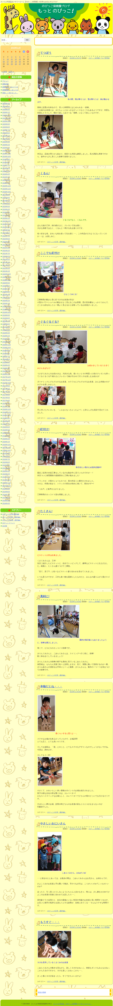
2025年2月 (6, 145)
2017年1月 (6, 406)
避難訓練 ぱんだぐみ (10, 87)
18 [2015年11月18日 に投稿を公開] (12, 62)
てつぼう (46, 52)
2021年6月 (6, 256)
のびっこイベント (8, 523)
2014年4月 (6, 503)
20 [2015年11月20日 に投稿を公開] (20, 62)
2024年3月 (6, 177)
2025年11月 (6, 118)
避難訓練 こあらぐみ (10, 90)
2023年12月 (6, 186)
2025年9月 (6, 124)
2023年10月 (6, 192)
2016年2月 (6, 439)
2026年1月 (6, 112)
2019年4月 (6, 330)
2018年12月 (6, 342)
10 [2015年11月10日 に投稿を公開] (8, 59)
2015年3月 (6, 471)
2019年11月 (6, 309)
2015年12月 (6, 445)
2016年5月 (6, 430)
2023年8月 (6, 198)
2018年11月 (6, 345)
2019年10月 (6, 312)
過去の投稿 (42, 992)
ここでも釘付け (50, 252)
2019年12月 (6, 306)
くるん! (45, 173)
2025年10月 (6, 121)
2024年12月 (6, 151)
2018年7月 (6, 356)
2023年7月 (6, 201)
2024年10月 (6, 156)
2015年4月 (6, 468)
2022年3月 (6, 248)
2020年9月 (6, 283)
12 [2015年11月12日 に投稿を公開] (16, 59)
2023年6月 (6, 203)
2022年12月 (6, 221)
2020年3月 (6, 298)
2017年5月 (6, 398)
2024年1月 (6, 183)
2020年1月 (6, 303)
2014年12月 (6, 480)
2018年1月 (6, 374)
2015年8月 (6, 456)
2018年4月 (6, 365)
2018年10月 (6, 348)
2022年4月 (6, 245)
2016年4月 (6, 433)
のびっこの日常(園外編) (10, 514)
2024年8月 (6, 162)
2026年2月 (6, 109)
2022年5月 (6, 242)
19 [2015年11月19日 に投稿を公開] (16, 62)
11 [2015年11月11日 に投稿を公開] (12, 59)
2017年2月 (6, 403)
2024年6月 (6, 168)
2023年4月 (6, 209)
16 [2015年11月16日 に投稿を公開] (4, 62)
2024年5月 (6, 171)
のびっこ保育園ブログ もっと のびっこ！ (56, 18)
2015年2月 (6, 474)
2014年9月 (6, 489)
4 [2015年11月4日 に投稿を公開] (11, 57)
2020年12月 (6, 274)
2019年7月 (6, 321)
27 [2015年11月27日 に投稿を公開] (20, 64)
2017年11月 (6, 380)
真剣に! (44, 596)
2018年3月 (6, 368)
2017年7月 (6, 392)
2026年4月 (6, 103)
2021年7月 (6, 253)
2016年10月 (6, 415)
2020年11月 (6, 277)
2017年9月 (6, 386)
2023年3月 (6, 212)
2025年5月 (6, 136)
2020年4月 (6, 295)
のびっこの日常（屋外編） (11, 520)
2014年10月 (6, 486)
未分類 (4, 526)
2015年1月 (6, 477)
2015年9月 (6, 453)
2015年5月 (6, 465)
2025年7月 (6, 130)
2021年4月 (6, 262)
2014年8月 (6, 492)
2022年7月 (6, 236)
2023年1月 (6, 218)
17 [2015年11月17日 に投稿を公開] (8, 62)
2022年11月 (6, 224)
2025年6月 (6, 133)
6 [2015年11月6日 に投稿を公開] (19, 57)
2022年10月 (6, 227)
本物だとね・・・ (51, 686)
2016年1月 (6, 442)
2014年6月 (6, 497)
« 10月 (4, 72)
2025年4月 (6, 139)
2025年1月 (6, 148)
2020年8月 (6, 286)
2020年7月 (6, 289)
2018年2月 (6, 371)
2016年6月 (6, 427)
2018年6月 (6, 359)
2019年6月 (6, 324)
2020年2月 (6, 300)
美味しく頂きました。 (10, 93)
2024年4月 (6, 174)
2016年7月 (6, 424)
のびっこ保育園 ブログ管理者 (99, 58)
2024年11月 (6, 153)
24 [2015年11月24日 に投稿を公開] (8, 64)
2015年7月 (6, 459)
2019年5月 (6, 327)
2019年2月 (6, 336)
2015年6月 (6, 462)
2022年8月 (6, 233)
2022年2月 (6, 251)
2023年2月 (6, 215)
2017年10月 (6, 383)
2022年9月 (6, 230)
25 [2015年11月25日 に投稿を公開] (12, 64)
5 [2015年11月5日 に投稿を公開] (15, 57)
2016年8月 (6, 421)
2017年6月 (6, 395)
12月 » (11, 72)
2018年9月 (6, 350)
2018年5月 (6, 362)
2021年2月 (6, 268)
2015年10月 (6, 450)
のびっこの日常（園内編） (56, 162)
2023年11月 (6, 189)
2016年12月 (6, 409)
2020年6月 (6, 292)
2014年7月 (6, 495)
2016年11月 (6, 412)
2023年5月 (6, 206)
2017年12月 (6, 377)
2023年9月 (6, 195)
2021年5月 (6, 259)
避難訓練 (5, 84)
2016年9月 (6, 418)
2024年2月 (6, 180)
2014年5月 (6, 500)
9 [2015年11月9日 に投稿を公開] (3, 59)
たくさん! (46, 511)
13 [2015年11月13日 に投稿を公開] (20, 59)
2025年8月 (6, 127)
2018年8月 (6, 353)
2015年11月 (6, 447)
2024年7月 (6, 165)
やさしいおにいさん (53, 823)
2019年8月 (6, 318)
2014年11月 (6, 483)
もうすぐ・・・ (50, 922)
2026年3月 (6, 106)
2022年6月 (6, 239)
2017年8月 (6, 389)
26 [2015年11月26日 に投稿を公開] (16, 64)
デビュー (5, 81)
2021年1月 (6, 271)
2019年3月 (6, 333)
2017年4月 (6, 400)
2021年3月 (6, 265)
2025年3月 (6, 142)
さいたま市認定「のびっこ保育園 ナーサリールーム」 (72, 1004)
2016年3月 (6, 436)
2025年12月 (6, 115)
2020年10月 (6, 280)
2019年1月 (6, 339)
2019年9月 (6, 315)
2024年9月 (6, 159)
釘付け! (44, 429)
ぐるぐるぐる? (49, 321)
